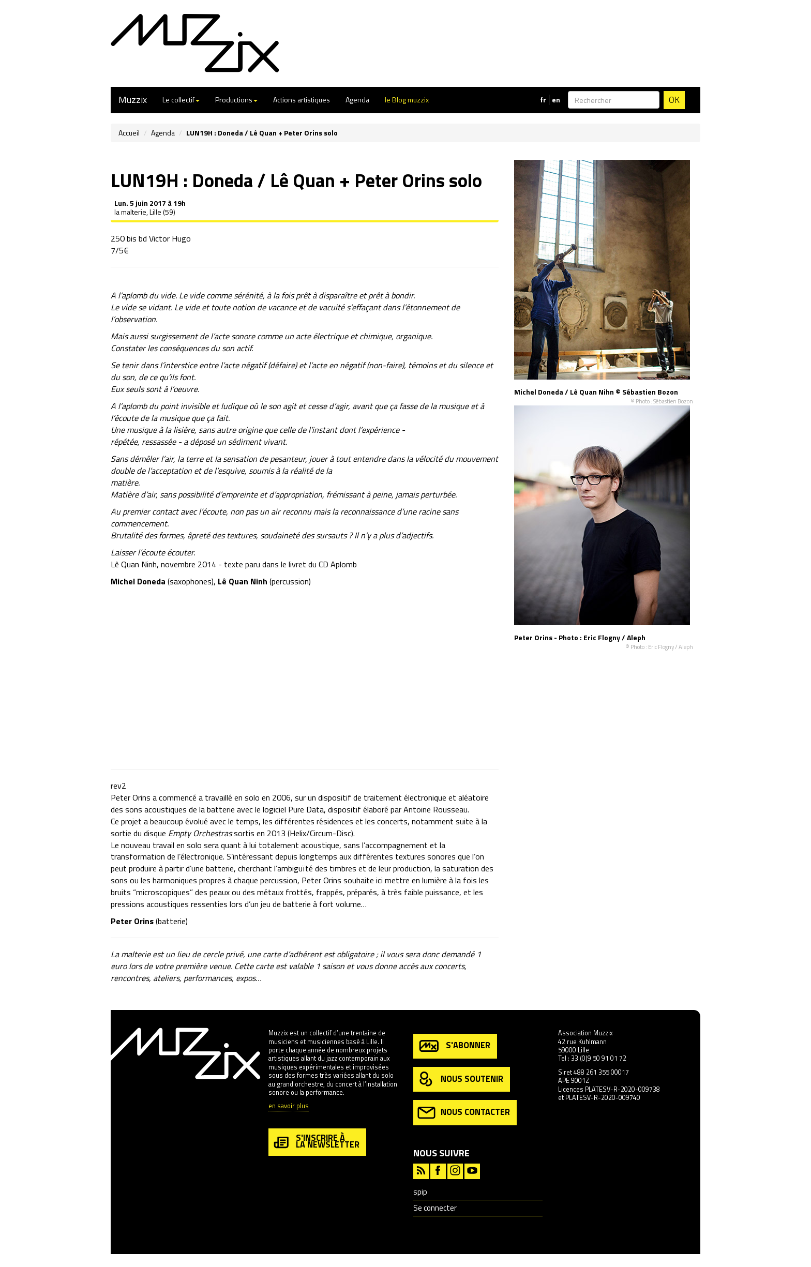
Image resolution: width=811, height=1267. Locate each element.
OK (674, 100)
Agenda (357, 99)
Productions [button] (236, 99)
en (556, 100)
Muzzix (132, 100)
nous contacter (463, 1113)
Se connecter (435, 1208)
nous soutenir (460, 1079)
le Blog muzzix (407, 99)
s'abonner (453, 1046)
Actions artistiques (301, 99)
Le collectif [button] (181, 99)
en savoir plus (288, 1106)
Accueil (129, 132)
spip (420, 1192)
